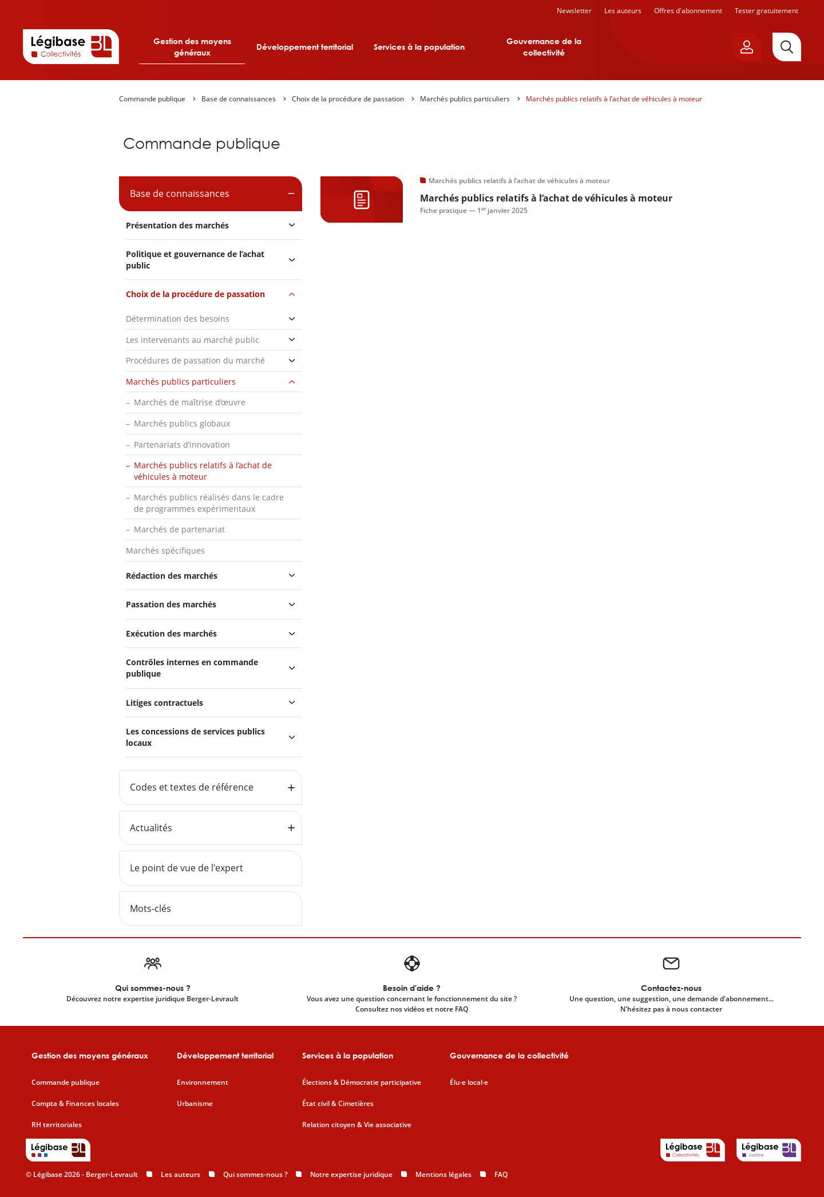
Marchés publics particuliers (465, 99)
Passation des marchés (171, 604)
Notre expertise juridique (351, 1174)
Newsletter (574, 10)
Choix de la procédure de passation (348, 99)
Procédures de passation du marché (195, 360)
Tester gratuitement (766, 10)
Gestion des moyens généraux (192, 46)
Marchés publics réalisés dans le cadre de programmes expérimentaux (209, 503)
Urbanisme (195, 1103)
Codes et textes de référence (191, 787)
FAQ (501, 1174)
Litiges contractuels (164, 702)
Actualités (151, 827)
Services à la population (419, 47)
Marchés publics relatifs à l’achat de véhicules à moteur (614, 99)
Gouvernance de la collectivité (543, 46)
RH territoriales (56, 1124)
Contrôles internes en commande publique (192, 668)
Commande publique (152, 99)
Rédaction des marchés (171, 575)
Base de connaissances (238, 99)
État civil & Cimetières (338, 1103)
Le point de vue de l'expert (186, 868)
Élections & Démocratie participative (361, 1082)
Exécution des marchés (171, 633)
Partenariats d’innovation (182, 444)
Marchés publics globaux (182, 423)
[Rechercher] (786, 47)
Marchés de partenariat (179, 529)
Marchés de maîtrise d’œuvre (189, 402)
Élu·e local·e (469, 1082)
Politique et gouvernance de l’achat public (195, 259)
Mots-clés (150, 908)
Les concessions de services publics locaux (195, 737)
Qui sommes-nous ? (255, 1174)
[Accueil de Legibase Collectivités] (71, 46)
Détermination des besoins (177, 318)
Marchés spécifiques (165, 550)
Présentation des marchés (177, 225)
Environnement (202, 1082)
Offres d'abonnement (688, 10)
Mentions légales (443, 1174)
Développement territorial (304, 47)
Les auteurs (622, 10)
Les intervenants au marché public (192, 339)
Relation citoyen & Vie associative (356, 1124)
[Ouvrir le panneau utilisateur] (746, 47)
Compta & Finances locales (75, 1103)
